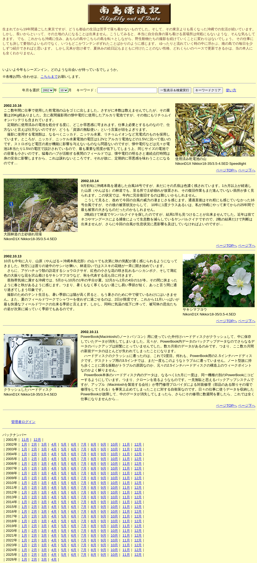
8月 (93, 444)
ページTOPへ (226, 170)
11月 (25, 440)
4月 (54, 444)
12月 (37, 440)
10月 (114, 444)
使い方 (231, 90)
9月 (103, 444)
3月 (44, 444)
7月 (83, 444)
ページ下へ (246, 170)
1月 (24, 444)
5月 (64, 444)
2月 (34, 444)
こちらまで (49, 77)
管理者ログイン (23, 422)
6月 (73, 444)
